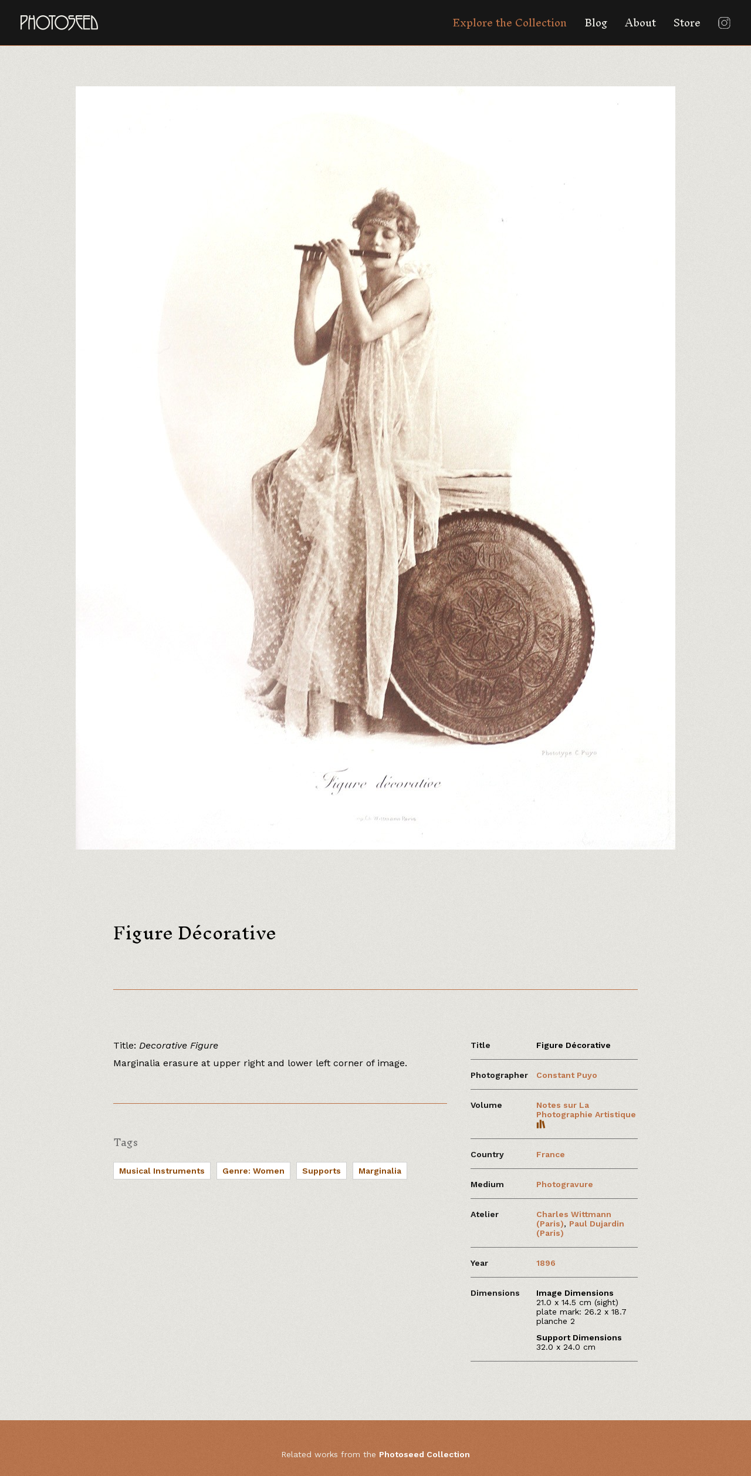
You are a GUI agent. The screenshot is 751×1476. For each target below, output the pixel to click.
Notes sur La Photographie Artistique (586, 1114)
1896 (546, 1263)
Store (687, 23)
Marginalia (379, 1170)
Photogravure (564, 1184)
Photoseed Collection (424, 1454)
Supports (321, 1170)
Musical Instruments (162, 1170)
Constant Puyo (566, 1075)
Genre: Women (253, 1170)
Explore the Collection (509, 23)
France (550, 1154)
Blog (595, 23)
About (640, 23)
